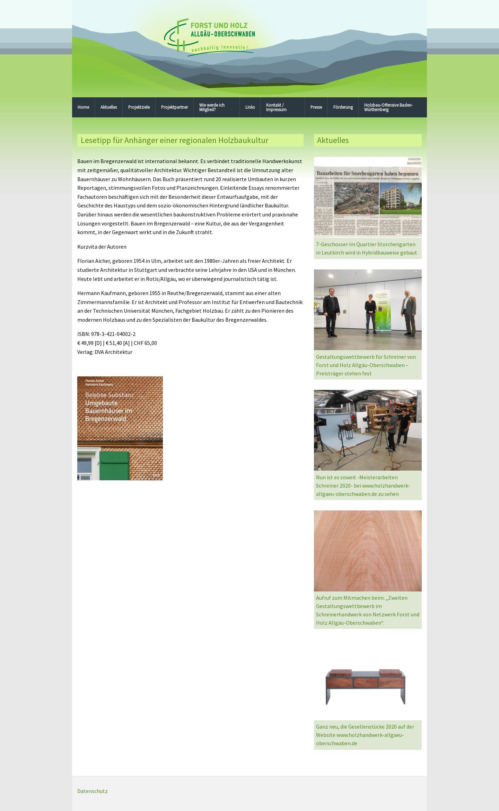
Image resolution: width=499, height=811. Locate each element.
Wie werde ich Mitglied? (212, 107)
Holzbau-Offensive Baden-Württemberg (388, 107)
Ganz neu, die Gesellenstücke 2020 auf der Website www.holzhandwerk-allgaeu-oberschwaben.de (365, 735)
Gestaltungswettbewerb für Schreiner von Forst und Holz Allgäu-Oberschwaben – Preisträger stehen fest (366, 365)
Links (250, 107)
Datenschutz (92, 790)
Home (83, 107)
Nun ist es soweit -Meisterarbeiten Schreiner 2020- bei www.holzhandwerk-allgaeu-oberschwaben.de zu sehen (363, 485)
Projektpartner (174, 107)
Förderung (343, 107)
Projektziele (139, 107)
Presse (316, 107)
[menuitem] (83, 107)
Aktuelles (108, 107)
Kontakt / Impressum (276, 107)
